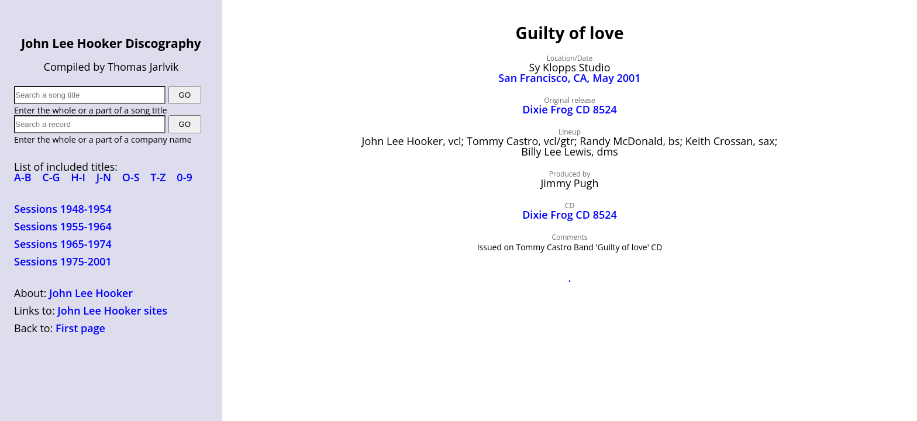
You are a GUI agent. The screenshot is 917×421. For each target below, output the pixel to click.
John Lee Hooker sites (112, 310)
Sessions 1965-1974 (63, 244)
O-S (131, 177)
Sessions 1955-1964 (63, 226)
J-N (103, 177)
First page (80, 328)
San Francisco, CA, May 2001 (569, 78)
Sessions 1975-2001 (63, 261)
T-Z (158, 177)
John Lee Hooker (91, 293)
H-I (78, 177)
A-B (23, 177)
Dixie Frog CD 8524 (569, 109)
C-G (51, 177)
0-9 (184, 177)
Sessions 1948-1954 (63, 209)
